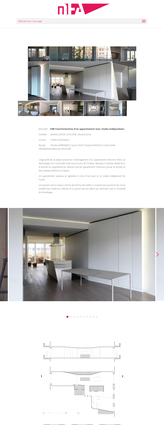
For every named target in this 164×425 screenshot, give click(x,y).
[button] (6, 254)
